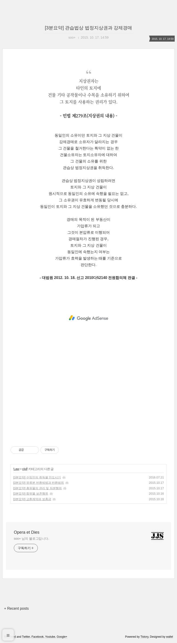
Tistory (144, 636)
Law (16, 469)
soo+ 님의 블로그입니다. (31, 538)
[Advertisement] (88, 318)
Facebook (38, 636)
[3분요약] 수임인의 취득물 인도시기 (37, 477)
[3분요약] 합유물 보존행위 (30, 493)
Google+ (62, 636)
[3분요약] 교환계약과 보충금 (32, 499)
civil (24, 469)
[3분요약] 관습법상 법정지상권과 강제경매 (88, 27)
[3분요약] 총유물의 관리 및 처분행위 (37, 488)
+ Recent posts (16, 608)
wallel (169, 636)
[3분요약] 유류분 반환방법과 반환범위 (38, 482)
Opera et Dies (26, 532)
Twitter (26, 636)
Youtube (50, 636)
